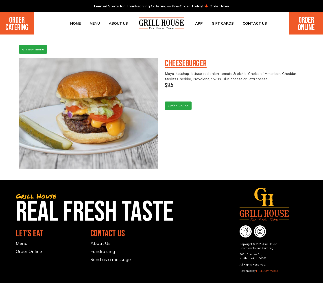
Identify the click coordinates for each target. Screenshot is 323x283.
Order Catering (16, 23)
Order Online (306, 23)
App (199, 23)
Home (75, 23)
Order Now (219, 6)
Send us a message (110, 259)
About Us (118, 23)
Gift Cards (223, 23)
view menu (33, 49)
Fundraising (102, 251)
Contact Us (255, 23)
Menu (95, 23)
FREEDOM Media (267, 270)
